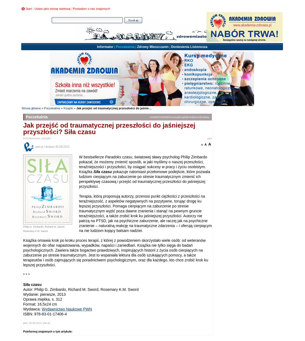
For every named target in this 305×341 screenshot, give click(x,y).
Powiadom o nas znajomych (91, 8)
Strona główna (31, 108)
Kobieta (205, 117)
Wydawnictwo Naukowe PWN (67, 309)
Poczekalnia (125, 47)
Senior (196, 117)
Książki (68, 108)
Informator (105, 47)
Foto (189, 117)
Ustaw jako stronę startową (52, 8)
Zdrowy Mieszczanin (153, 47)
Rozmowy (172, 117)
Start (29, 8)
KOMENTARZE (158, 117)
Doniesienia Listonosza (189, 47)
